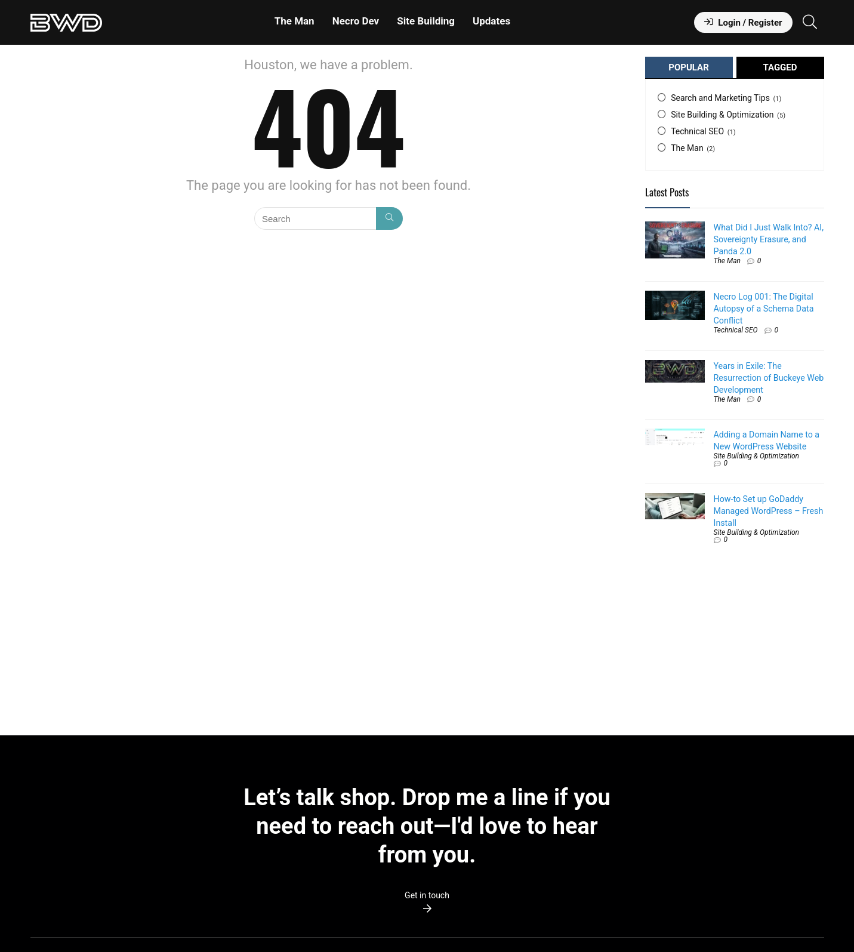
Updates (491, 21)
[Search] (389, 218)
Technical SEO (697, 131)
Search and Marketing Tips (720, 98)
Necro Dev (356, 21)
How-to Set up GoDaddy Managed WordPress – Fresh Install (769, 511)
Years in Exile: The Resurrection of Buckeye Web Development (769, 378)
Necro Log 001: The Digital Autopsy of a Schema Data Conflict (764, 308)
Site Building (426, 21)
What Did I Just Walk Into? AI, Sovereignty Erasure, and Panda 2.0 (769, 239)
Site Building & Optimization (722, 114)
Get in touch (427, 895)
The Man (295, 21)
